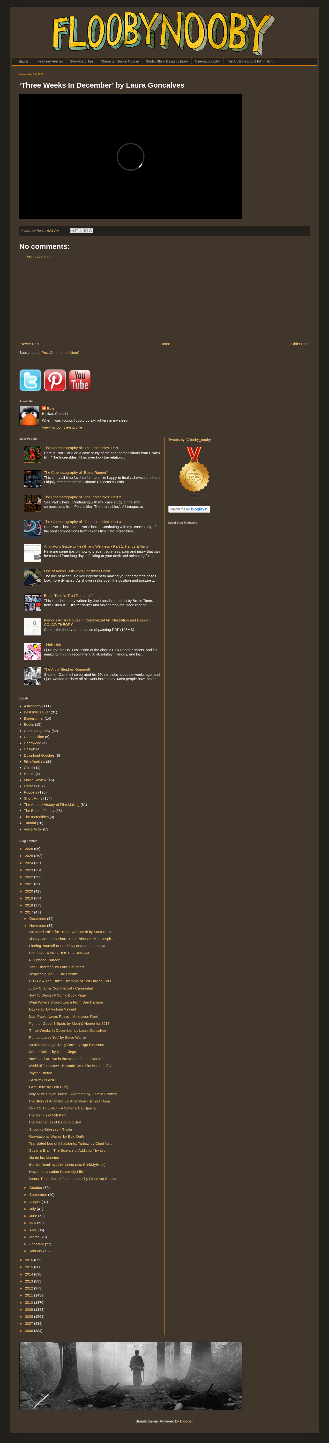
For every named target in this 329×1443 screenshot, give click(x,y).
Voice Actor (33, 829)
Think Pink (52, 645)
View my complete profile (62, 427)
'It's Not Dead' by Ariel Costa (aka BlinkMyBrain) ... (69, 1165)
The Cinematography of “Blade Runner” (76, 472)
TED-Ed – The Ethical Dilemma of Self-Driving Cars (70, 981)
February (37, 1244)
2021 (29, 884)
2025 (29, 856)
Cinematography (207, 61)
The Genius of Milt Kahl (47, 1115)
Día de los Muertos (44, 1158)
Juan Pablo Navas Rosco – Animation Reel (63, 1016)
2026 (29, 849)
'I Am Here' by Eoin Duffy (49, 1087)
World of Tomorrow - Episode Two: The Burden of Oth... (73, 1066)
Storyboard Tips (82, 61)
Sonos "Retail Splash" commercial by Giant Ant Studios (73, 1179)
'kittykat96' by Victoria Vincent (52, 1009)
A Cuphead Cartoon (44, 960)
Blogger (186, 1421)
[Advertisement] (164, 300)
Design (29, 749)
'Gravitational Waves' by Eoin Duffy (57, 1136)
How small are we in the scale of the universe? (66, 1059)
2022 (29, 877)
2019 (29, 898)
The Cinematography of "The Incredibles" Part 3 (82, 522)
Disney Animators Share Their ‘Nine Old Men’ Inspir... (71, 939)
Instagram (22, 61)
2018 (29, 905)
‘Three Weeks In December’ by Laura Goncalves (68, 1030)
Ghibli (28, 768)
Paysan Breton (40, 1073)
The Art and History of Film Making (52, 804)
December (38, 918)
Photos (29, 786)
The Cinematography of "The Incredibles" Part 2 (82, 497)
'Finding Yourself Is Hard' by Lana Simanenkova (67, 946)
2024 (29, 863)
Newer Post (30, 344)
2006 (29, 1331)
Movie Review (35, 780)
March (34, 1237)
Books (29, 724)
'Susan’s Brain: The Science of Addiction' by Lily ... (69, 1150)
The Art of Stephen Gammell (67, 669)
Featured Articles (50, 61)
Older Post (299, 344)
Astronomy (32, 706)
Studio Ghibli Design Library (167, 61)
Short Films (33, 798)
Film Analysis (34, 761)
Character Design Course (120, 61)
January (36, 1251)
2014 (29, 1274)
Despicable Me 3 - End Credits (53, 974)
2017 (29, 912)
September (38, 1194)
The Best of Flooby (39, 811)
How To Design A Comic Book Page (57, 995)
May (33, 1223)
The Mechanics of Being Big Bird (55, 1122)
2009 (29, 1309)
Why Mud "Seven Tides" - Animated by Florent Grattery (73, 1094)
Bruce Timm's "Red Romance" (68, 595)
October (36, 1187)
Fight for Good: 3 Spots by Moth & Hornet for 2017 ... (71, 1023)
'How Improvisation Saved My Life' (56, 1172)
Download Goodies (39, 755)
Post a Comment (38, 257)
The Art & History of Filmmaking (251, 61)
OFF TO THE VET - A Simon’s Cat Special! (63, 1108)
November (38, 925)
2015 (29, 1267)
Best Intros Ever (37, 712)
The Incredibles (36, 817)
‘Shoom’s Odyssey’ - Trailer (51, 1129)
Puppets (30, 792)
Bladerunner (34, 718)
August (35, 1202)
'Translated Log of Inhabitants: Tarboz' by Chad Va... (70, 1143)
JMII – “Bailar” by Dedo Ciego (52, 1052)
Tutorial (30, 823)
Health (29, 774)
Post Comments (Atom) (60, 352)
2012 (29, 1288)
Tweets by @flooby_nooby (189, 440)
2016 (29, 1260)
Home (165, 344)
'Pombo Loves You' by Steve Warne (57, 1037)
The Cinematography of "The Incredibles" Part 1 (82, 448)
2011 (29, 1295)
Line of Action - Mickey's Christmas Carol (77, 571)
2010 (29, 1302)
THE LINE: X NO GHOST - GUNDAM (59, 953)
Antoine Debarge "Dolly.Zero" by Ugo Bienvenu (66, 1045)
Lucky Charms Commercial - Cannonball (61, 988)
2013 (29, 1281)
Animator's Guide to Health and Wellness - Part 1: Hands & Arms (96, 546)
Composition (34, 737)
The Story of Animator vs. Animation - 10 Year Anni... (71, 1101)
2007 (29, 1323)
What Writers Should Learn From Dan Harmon (66, 1002)
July (33, 1209)
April (33, 1230)
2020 (29, 891)
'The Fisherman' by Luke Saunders (57, 967)
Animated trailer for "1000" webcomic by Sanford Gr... (71, 932)
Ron (50, 408)
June (33, 1216)
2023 (29, 870)
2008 (29, 1316)
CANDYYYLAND (42, 1080)
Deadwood (32, 743)
